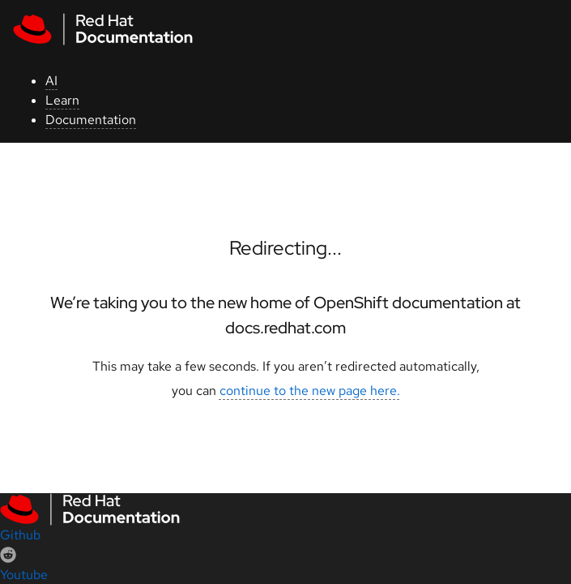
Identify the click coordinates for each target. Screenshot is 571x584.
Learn (62, 100)
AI (51, 80)
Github (20, 534)
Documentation (90, 119)
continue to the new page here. (309, 390)
